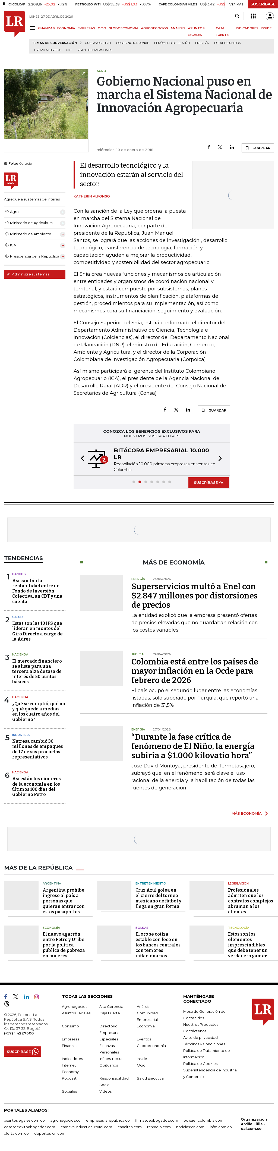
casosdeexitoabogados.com (29, 1127)
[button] (81, 459)
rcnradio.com (159, 1127)
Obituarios (108, 1065)
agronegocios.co (65, 1120)
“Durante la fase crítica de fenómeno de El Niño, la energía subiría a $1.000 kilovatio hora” (193, 746)
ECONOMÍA (66, 28)
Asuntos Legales (76, 1013)
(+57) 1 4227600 (19, 1033)
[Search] (237, 16)
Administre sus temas (28, 274)
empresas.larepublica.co (108, 1120)
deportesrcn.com (49, 1133)
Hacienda (20, 654)
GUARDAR (257, 148)
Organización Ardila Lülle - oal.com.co (254, 1124)
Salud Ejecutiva (150, 1078)
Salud (17, 617)
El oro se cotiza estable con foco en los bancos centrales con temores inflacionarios (158, 945)
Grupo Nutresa (47, 50)
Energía (202, 43)
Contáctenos (194, 1031)
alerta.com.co (16, 1133)
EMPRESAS (86, 28)
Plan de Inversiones (94, 50)
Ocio (141, 1065)
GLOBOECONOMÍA (123, 28)
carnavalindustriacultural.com (86, 1127)
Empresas (70, 1039)
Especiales (108, 1039)
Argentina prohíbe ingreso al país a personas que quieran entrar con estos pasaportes (64, 900)
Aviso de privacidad (200, 1037)
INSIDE (266, 28)
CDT (69, 50)
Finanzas (69, 1045)
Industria (21, 735)
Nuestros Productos (200, 1024)
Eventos (144, 1039)
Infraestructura (112, 1058)
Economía (51, 928)
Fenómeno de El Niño (172, 43)
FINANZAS (46, 28)
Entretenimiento (150, 883)
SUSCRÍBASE (263, 4)
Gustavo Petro (98, 43)
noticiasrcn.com (190, 1127)
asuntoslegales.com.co (24, 1120)
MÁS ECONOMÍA (247, 813)
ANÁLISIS (177, 28)
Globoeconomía (151, 1045)
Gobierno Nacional (132, 43)
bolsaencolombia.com (203, 1120)
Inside (142, 1058)
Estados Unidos (227, 43)
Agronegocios (74, 1006)
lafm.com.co (221, 1127)
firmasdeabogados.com (156, 1120)
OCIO (102, 28)
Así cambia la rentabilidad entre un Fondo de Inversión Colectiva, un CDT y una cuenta (37, 591)
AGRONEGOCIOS (154, 28)
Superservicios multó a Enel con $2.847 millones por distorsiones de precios (194, 596)
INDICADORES (247, 28)
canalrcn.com (130, 1127)
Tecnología (238, 928)
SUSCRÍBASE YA (208, 482)
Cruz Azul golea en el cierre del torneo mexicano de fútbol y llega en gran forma (158, 898)
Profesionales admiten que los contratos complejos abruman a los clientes (250, 900)
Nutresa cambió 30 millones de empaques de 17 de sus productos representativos (37, 749)
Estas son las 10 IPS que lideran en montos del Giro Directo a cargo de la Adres (37, 631)
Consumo (70, 1026)
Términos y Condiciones (204, 1044)
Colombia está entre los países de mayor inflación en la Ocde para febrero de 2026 (194, 671)
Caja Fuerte (109, 1013)
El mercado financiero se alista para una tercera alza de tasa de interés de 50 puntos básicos (37, 671)
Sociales (69, 1091)
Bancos (19, 574)
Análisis (143, 1006)
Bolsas (142, 928)
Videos (105, 1091)
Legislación (238, 883)
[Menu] (33, 28)
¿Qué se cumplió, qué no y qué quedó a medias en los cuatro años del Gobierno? (38, 711)
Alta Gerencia (111, 1006)
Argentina (52, 883)
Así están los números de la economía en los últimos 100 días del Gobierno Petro (36, 786)
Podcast (69, 1078)
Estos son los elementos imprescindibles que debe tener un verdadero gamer (248, 945)
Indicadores (72, 1058)
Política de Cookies (200, 1063)
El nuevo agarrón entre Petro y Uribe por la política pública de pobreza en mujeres (64, 945)
